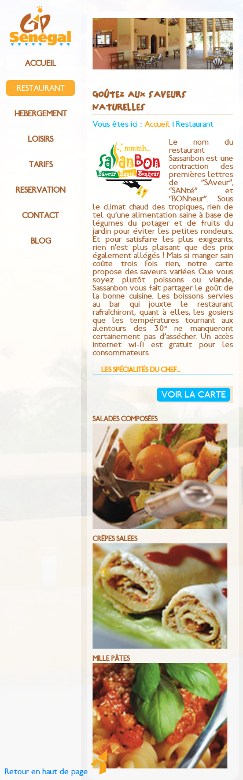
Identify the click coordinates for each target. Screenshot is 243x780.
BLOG (41, 241)
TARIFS (41, 165)
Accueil (157, 124)
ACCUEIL (40, 63)
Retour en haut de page (56, 772)
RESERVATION (40, 190)
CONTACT (40, 216)
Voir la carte (193, 394)
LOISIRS (40, 139)
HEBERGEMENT (40, 114)
